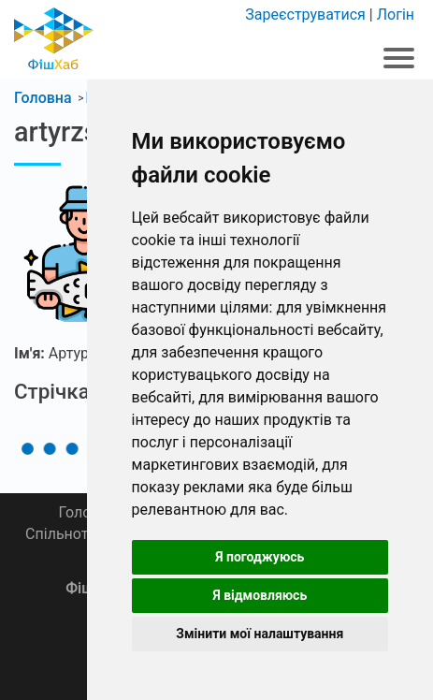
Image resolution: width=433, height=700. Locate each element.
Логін (395, 14)
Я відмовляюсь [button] (259, 595)
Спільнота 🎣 (72, 534)
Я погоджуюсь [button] (259, 556)
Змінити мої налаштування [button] (259, 633)
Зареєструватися (305, 14)
